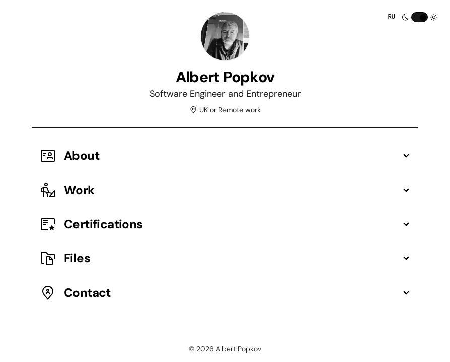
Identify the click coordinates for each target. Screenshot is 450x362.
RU (391, 17)
